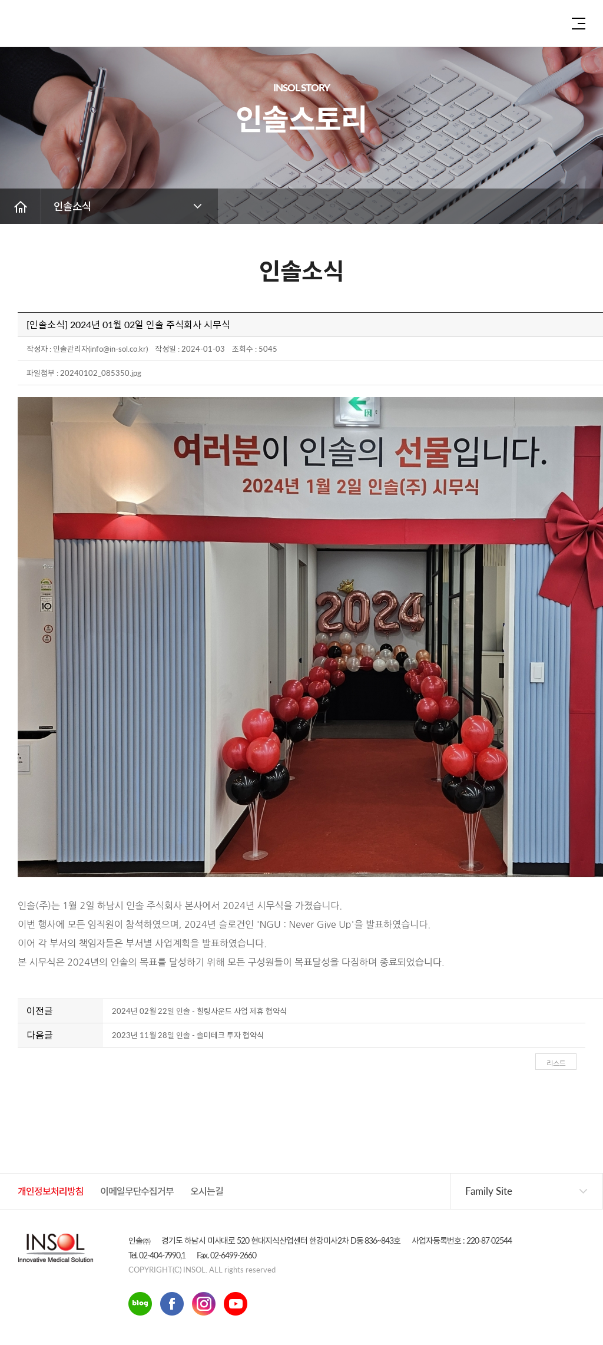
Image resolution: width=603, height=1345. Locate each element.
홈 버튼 (20, 206)
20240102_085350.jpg (100, 373)
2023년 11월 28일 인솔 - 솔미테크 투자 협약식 (188, 1035)
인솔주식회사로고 (50, 26)
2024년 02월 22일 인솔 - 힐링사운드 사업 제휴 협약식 (199, 1011)
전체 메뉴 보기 (578, 23)
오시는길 (206, 1191)
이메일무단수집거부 (137, 1191)
